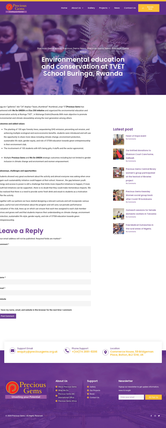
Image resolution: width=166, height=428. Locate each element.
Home (64, 7)
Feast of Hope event (136, 306)
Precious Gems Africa (49, 51)
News (117, 7)
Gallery (91, 7)
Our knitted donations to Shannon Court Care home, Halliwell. (140, 325)
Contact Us (130, 7)
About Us (77, 8)
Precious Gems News (74, 51)
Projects (104, 8)
